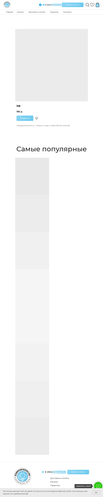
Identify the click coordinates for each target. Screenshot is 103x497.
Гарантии (54, 12)
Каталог (20, 12)
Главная (9, 12)
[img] (7, 4)
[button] (73, 5)
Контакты (67, 12)
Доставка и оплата (37, 12)
